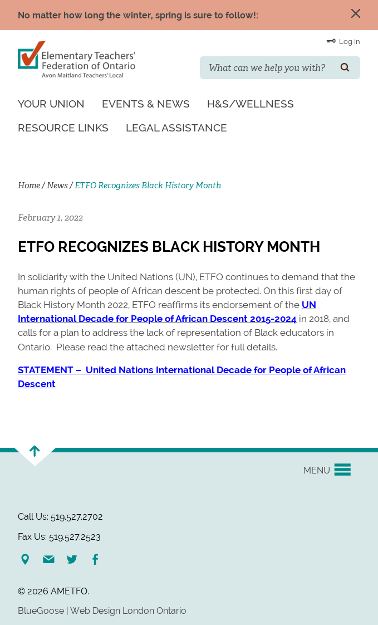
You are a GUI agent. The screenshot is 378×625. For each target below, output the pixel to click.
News (57, 185)
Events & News (146, 103)
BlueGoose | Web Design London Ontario (102, 611)
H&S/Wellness (250, 103)
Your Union (51, 103)
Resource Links (63, 127)
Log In (343, 40)
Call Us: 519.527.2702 (60, 516)
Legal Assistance (176, 127)
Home (29, 185)
